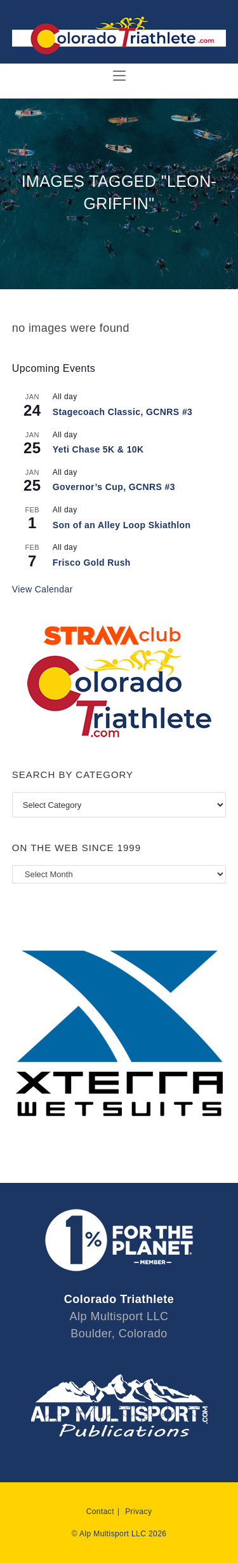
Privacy (138, 1511)
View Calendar (42, 589)
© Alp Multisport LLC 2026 (119, 1533)
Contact (100, 1511)
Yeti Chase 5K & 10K (98, 449)
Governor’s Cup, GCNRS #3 (114, 487)
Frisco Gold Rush (92, 562)
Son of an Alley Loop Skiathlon (122, 525)
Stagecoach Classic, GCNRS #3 (123, 412)
